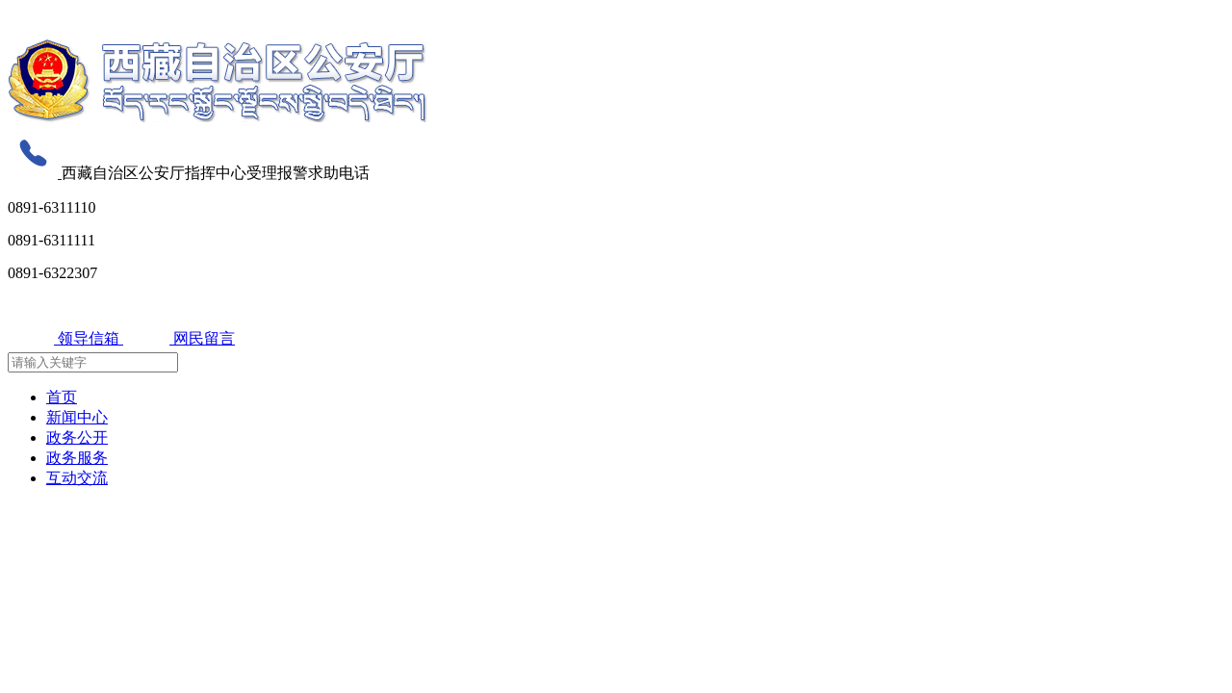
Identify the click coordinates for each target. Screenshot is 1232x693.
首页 (61, 397)
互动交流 (77, 478)
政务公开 (77, 437)
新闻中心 (77, 417)
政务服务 (77, 457)
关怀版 (99, 16)
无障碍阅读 (41, 16)
